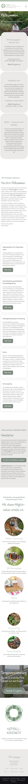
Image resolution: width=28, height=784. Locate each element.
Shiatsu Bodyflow (14, 651)
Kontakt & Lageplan (14, 690)
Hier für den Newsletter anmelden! (13, 460)
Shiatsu (14, 598)
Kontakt (23, 778)
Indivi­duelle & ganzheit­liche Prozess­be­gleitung (12, 282)
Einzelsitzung (14, 768)
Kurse (5, 352)
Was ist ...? (6, 771)
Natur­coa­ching (14, 628)
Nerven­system (14, 568)
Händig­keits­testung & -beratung (14, 319)
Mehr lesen (7, 270)
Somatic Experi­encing (14, 538)
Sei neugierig (7, 384)
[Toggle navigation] (26, 6)
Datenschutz (13, 780)
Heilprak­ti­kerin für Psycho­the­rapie (13, 248)
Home (6, 768)
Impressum (5, 780)
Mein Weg (21, 771)
